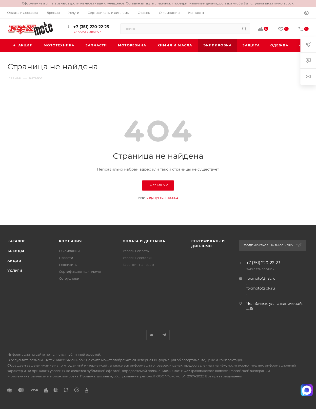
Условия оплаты (136, 251)
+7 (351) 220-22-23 (90, 26)
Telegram (164, 335)
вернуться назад (162, 197)
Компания (70, 241)
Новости (66, 258)
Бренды (15, 251)
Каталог (16, 241)
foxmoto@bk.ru (260, 288)
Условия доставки (138, 258)
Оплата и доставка (144, 241)
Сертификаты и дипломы (80, 271)
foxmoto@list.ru (261, 278)
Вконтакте (151, 335)
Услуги (14, 271)
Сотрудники (69, 278)
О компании (69, 251)
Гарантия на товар (138, 265)
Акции (14, 261)
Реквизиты (68, 265)
